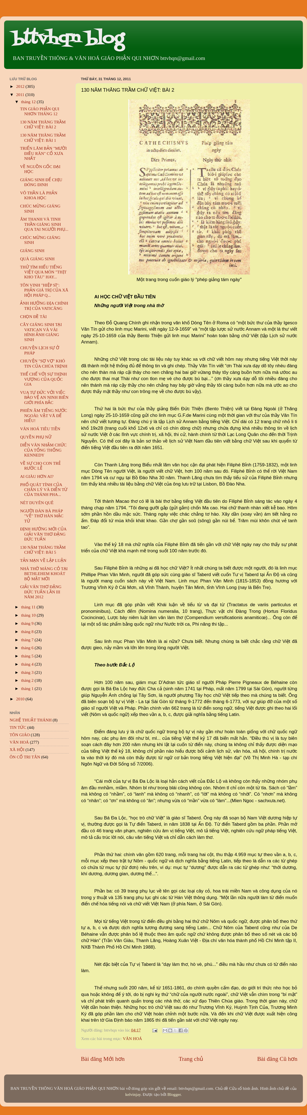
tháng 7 (28, 639)
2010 (20, 699)
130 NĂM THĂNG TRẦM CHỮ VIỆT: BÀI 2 (43, 124)
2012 (20, 86)
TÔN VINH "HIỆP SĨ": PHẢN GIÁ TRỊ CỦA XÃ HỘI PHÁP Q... (44, 290)
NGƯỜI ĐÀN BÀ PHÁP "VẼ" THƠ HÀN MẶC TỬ (41, 516)
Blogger (174, 1094)
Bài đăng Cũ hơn (277, 1059)
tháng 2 (28, 680)
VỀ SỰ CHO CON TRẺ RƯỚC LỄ (40, 465)
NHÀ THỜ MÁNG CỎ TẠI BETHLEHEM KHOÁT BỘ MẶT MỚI (44, 573)
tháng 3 (28, 672)
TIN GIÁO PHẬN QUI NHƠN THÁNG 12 (39, 111)
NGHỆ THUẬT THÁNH (31, 720)
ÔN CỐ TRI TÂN (25, 757)
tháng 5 (28, 656)
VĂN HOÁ (132, 1038)
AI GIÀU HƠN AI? (36, 476)
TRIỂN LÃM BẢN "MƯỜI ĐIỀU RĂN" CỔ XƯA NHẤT (43, 153)
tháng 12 (29, 101)
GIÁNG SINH (32, 250)
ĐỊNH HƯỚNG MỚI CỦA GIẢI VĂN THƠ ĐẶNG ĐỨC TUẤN (43, 534)
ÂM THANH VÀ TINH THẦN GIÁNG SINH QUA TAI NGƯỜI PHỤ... (44, 224)
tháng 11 (28, 607)
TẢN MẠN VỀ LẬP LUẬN (43, 560)
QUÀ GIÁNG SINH (37, 258)
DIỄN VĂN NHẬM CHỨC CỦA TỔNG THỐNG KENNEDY (43, 450)
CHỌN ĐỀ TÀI (33, 316)
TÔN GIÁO (20, 734)
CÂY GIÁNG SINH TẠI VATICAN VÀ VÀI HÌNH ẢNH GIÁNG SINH (41, 332)
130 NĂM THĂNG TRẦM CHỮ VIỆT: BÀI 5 (43, 549)
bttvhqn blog (68, 39)
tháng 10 (29, 615)
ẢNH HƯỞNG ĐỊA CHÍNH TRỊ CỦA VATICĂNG (44, 305)
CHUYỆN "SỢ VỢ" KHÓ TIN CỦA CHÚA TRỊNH (43, 363)
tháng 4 (28, 664)
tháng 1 (28, 688)
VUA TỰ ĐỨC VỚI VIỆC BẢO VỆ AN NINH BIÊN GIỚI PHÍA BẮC (44, 397)
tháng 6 (28, 647)
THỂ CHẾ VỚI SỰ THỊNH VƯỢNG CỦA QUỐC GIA (43, 379)
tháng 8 (28, 631)
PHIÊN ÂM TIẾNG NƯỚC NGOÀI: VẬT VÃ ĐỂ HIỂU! (43, 415)
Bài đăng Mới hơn (103, 1059)
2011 (20, 94)
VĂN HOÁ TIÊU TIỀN (40, 428)
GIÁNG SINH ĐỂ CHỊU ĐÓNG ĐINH (41, 182)
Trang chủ (191, 1059)
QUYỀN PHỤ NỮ (35, 437)
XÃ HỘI (17, 749)
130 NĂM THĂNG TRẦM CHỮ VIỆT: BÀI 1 (43, 137)
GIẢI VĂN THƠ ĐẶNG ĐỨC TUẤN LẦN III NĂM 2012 (40, 591)
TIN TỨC (18, 727)
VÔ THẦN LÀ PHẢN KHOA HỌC (38, 195)
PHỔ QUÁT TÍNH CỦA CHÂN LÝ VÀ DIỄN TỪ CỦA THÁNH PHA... (43, 489)
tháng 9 (28, 623)
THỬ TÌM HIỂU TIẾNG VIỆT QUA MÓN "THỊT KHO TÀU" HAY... (43, 272)
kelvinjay (133, 1094)
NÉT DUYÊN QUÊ (36, 502)
